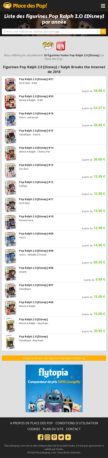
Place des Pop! (25, 5)
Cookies (33, 429)
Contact (73, 429)
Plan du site (53, 429)
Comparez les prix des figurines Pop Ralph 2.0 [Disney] (54, 358)
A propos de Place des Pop (31, 423)
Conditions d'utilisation (76, 423)
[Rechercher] (103, 31)
